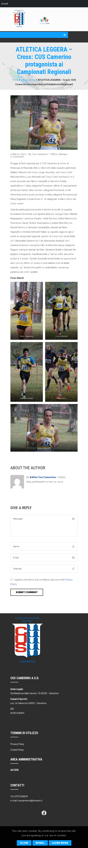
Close (24, 843)
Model (40, 843)
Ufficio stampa (28, 80)
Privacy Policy (17, 744)
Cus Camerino (40, 154)
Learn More (60, 843)
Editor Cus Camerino (43, 477)
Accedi (4, 3)
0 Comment (17, 156)
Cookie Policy (17, 750)
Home (15, 80)
